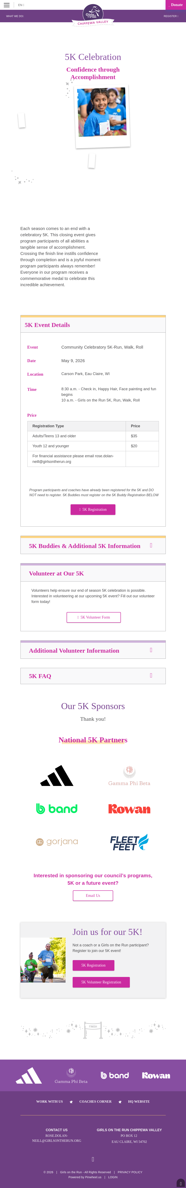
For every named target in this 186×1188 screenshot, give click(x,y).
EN (21, 5)
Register (171, 16)
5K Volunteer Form (93, 617)
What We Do (15, 16)
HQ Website (139, 1101)
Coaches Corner (95, 1101)
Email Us (93, 895)
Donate (176, 5)
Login (113, 1177)
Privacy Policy (130, 1172)
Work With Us (49, 1101)
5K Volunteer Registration (101, 982)
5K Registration (93, 509)
